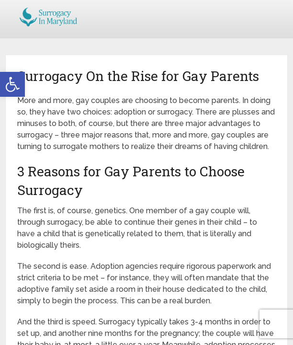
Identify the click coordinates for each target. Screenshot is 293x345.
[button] (12, 84)
